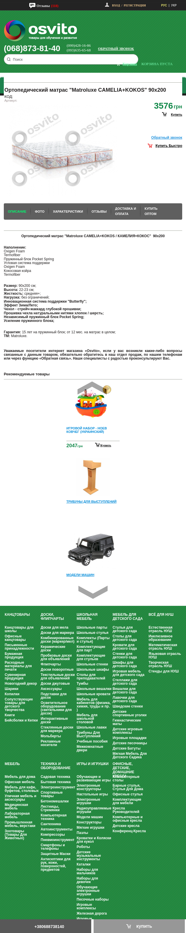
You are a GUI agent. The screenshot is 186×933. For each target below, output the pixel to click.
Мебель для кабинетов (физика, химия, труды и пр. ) (94, 704)
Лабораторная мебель (17, 815)
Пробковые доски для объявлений (56, 657)
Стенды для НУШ (164, 671)
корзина (130, 64)
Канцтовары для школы (19, 629)
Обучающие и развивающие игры (94, 778)
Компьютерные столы (126, 778)
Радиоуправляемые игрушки (94, 810)
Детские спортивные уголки (130, 713)
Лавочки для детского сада (125, 699)
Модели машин (90, 817)
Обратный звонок (116, 49)
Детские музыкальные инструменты (89, 855)
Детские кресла (126, 826)
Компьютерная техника (54, 817)
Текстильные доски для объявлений (58, 676)
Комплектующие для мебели (127, 801)
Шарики (11, 689)
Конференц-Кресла (129, 831)
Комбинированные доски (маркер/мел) (57, 640)
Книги (10, 715)
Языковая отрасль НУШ (165, 655)
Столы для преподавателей (91, 676)
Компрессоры (53, 835)
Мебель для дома (20, 777)
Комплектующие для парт (91, 648)
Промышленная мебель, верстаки (20, 824)
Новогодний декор (21, 683)
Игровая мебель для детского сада (128, 673)
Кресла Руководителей (126, 810)
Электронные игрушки (88, 801)
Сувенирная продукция (15, 676)
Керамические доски (53, 648)
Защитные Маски (55, 854)
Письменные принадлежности (19, 647)
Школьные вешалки (94, 689)
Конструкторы (89, 822)
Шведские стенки (128, 706)
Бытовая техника (56, 782)
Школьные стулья (92, 633)
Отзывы (43, 6)
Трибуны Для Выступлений (89, 734)
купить (176, 114)
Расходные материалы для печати (18, 666)
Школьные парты (92, 627)
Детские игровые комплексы (127, 731)
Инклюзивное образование (161, 638)
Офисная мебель (20, 782)
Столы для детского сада (125, 638)
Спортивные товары (52, 794)
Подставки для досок (54, 696)
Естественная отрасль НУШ (161, 629)
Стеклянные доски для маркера (57, 729)
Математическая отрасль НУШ (163, 647)
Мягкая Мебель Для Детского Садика (130, 755)
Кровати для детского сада (125, 647)
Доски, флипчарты (52, 617)
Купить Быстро (169, 146)
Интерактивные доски (54, 720)
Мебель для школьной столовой (87, 718)
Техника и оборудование (55, 766)
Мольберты (51, 736)
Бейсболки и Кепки (21, 720)
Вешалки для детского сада (125, 690)
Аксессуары (51, 689)
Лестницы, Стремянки (50, 808)
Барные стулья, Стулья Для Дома (128, 787)
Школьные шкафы (93, 669)
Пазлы (82, 833)
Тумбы (82, 683)
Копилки (12, 694)
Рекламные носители (51, 743)
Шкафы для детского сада (125, 664)
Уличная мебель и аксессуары (20, 798)
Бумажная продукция (14, 655)
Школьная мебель (87, 617)
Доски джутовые (55, 683)
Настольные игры (92, 794)
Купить (105, 445)
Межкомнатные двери (90, 748)
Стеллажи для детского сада (125, 682)
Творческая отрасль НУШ (160, 664)
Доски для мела (54, 627)
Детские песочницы (130, 743)
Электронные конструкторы (89, 787)
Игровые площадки (130, 738)
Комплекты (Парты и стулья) (93, 640)
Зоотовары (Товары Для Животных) (16, 834)
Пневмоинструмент (57, 840)
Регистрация (135, 5)
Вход (116, 5)
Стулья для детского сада (125, 629)
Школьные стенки (92, 664)
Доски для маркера (57, 633)
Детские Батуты (126, 748)
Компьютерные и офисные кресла (128, 819)
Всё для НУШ (161, 615)
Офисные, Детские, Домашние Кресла (123, 770)
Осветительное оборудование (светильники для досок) (56, 708)
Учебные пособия (92, 741)
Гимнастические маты (127, 722)
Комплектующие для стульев (91, 657)
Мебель (12, 764)
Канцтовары (17, 615)
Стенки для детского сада (125, 655)
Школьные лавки (92, 727)
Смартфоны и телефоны (53, 847)
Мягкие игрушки (90, 828)
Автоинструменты (57, 829)
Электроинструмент (58, 787)
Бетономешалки (55, 801)
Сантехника (51, 824)
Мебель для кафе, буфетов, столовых (22, 789)
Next (93, 592)
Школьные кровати (93, 694)
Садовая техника (55, 777)
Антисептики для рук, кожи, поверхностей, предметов (55, 864)
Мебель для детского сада (128, 617)
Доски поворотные (57, 669)
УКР (174, 5)
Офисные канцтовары (15, 638)
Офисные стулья (128, 794)
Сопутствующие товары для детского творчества (19, 704)
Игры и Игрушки (92, 764)
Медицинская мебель (16, 806)
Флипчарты (51, 664)
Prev (92, 388)
